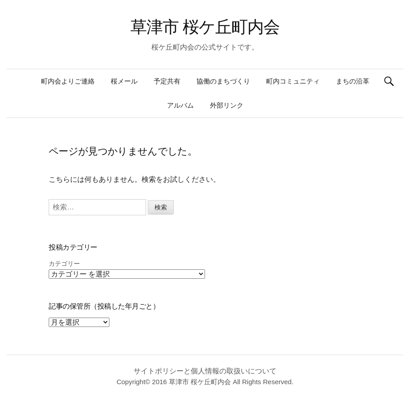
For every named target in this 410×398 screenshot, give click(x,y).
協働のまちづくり (223, 81)
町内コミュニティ (293, 81)
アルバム (180, 105)
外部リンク (226, 105)
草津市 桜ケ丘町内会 (204, 27)
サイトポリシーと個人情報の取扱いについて (205, 371)
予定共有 (167, 81)
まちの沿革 (352, 81)
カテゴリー (64, 263)
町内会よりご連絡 (68, 81)
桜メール (124, 81)
